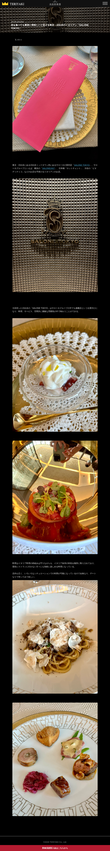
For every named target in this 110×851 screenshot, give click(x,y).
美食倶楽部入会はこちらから (55, 848)
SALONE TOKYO (82, 165)
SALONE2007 (48, 168)
